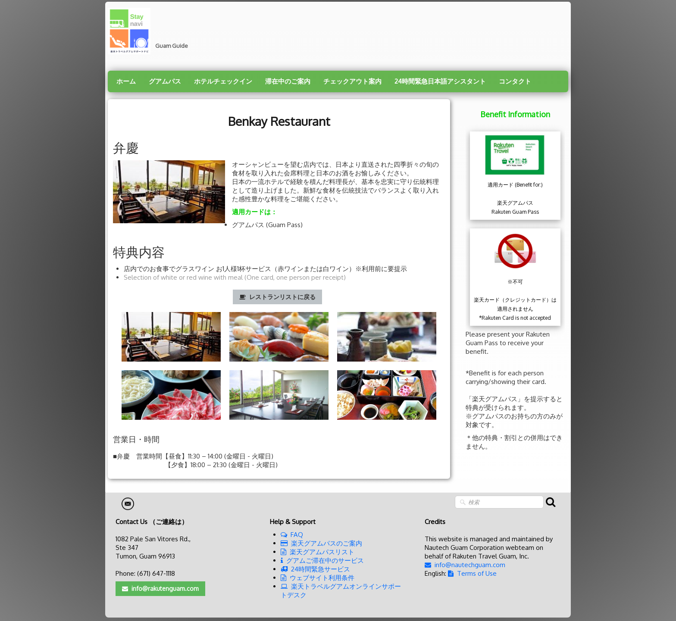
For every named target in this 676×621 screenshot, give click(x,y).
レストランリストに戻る (277, 296)
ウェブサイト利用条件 (317, 578)
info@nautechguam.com (465, 565)
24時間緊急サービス (315, 569)
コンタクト (515, 81)
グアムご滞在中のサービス (322, 560)
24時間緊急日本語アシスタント (440, 81)
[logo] (151, 31)
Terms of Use (472, 573)
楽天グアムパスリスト (317, 552)
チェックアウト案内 (352, 81)
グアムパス (165, 81)
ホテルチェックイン (223, 81)
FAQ (292, 535)
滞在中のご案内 (287, 81)
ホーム (126, 81)
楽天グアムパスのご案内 (321, 543)
